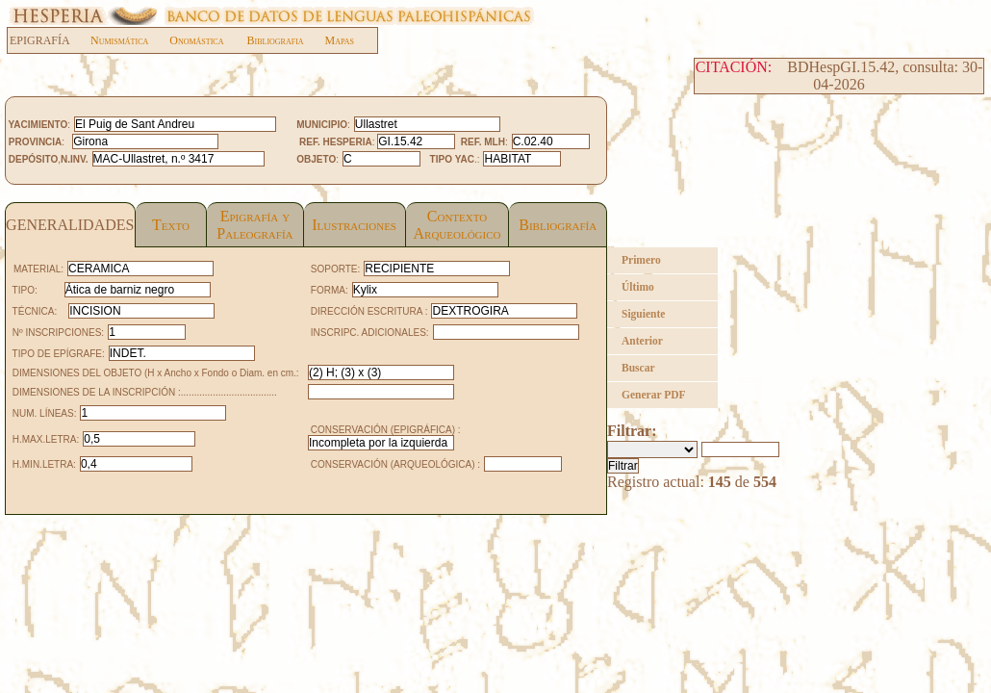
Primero (641, 260)
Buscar (638, 367)
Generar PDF (654, 394)
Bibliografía (558, 225)
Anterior (642, 340)
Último (638, 287)
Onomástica (196, 40)
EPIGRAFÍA (49, 40)
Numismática (119, 40)
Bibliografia (274, 40)
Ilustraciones (354, 225)
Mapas (339, 40)
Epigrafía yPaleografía (254, 225)
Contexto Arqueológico (456, 225)
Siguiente (643, 314)
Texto (171, 225)
